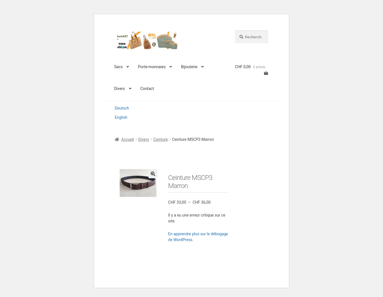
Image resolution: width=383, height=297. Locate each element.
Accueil (127, 139)
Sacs (118, 67)
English (121, 117)
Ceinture (160, 139)
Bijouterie (189, 67)
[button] (153, 173)
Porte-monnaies (152, 67)
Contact (147, 88)
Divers (119, 88)
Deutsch (122, 108)
